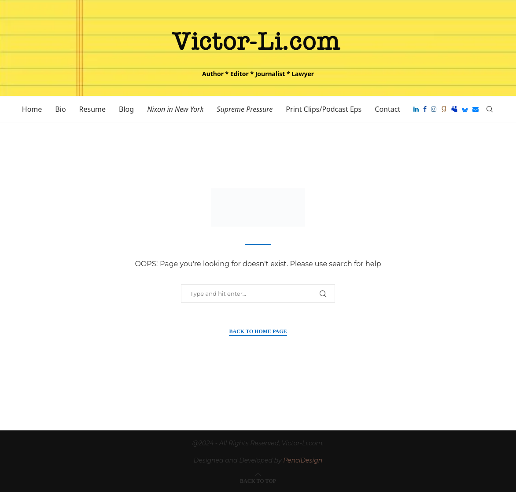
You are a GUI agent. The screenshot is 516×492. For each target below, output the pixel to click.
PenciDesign (302, 460)
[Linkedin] (416, 109)
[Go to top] (258, 480)
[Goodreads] (444, 109)
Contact (387, 109)
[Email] (475, 109)
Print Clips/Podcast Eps (323, 109)
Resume (92, 109)
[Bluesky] (465, 109)
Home (32, 109)
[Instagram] (433, 109)
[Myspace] (454, 109)
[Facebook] (425, 109)
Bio (60, 109)
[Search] (489, 109)
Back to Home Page (258, 331)
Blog (126, 109)
